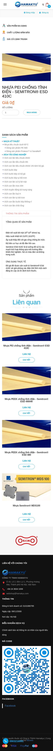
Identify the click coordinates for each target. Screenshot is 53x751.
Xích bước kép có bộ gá (14, 174)
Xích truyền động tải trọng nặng (18, 190)
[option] (26, 541)
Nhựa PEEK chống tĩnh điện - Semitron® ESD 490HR (26, 400)
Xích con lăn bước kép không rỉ (18, 201)
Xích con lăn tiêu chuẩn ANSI (17, 158)
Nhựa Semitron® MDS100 (26, 505)
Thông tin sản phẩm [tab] (17, 213)
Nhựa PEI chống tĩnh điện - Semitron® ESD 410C (26, 346)
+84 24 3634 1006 (15, 589)
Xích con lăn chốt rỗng (14, 205)
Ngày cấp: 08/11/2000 (11, 611)
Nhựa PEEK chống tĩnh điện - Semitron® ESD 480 (26, 453)
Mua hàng (32, 112)
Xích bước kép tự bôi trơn (15, 178)
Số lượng (7, 107)
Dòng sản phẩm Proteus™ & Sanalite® (23, 151)
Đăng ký (44, 12)
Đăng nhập (29, 13)
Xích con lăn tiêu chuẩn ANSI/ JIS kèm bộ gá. (24, 166)
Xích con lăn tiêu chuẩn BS (16, 162)
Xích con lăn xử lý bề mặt (15, 182)
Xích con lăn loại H (12, 194)
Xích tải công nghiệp (15, 155)
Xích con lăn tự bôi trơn (14, 198)
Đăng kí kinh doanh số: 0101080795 (18, 606)
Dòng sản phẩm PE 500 (16, 148)
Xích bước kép (10, 170)
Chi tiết (26, 360)
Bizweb (30, 740)
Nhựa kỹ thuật (12, 141)
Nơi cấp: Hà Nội (9, 617)
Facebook (10, 705)
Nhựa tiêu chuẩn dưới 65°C (16, 144)
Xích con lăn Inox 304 (13, 186)
